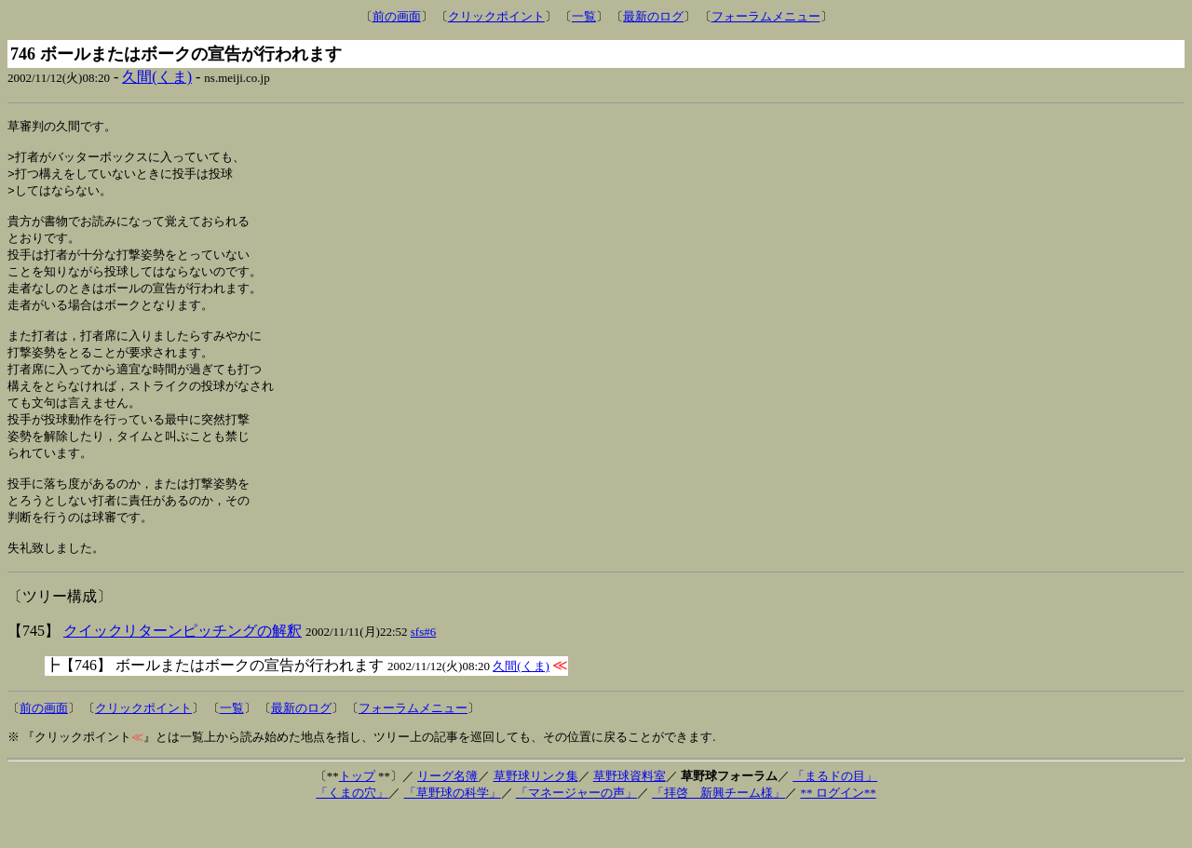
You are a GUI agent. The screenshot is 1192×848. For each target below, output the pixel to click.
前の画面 (396, 16)
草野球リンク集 (536, 810)
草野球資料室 (629, 810)
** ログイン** (837, 827)
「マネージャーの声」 (576, 827)
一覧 (584, 16)
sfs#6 (423, 666)
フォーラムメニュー (765, 16)
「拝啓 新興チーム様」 (718, 827)
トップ (357, 810)
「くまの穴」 (352, 827)
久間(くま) (157, 77)
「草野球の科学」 (452, 827)
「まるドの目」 (834, 810)
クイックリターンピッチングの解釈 (182, 665)
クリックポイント (496, 16)
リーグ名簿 (447, 810)
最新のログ (653, 16)
